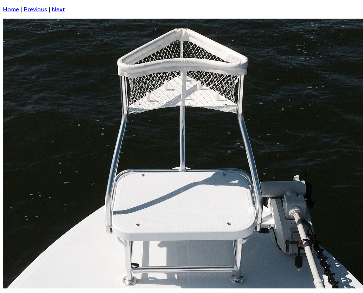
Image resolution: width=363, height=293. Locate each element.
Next (58, 9)
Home (11, 9)
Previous (35, 9)
